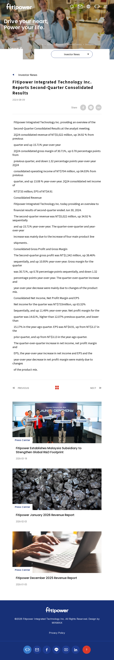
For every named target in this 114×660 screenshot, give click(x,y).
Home (40, 44)
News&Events (74, 44)
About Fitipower (55, 44)
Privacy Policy (57, 632)
